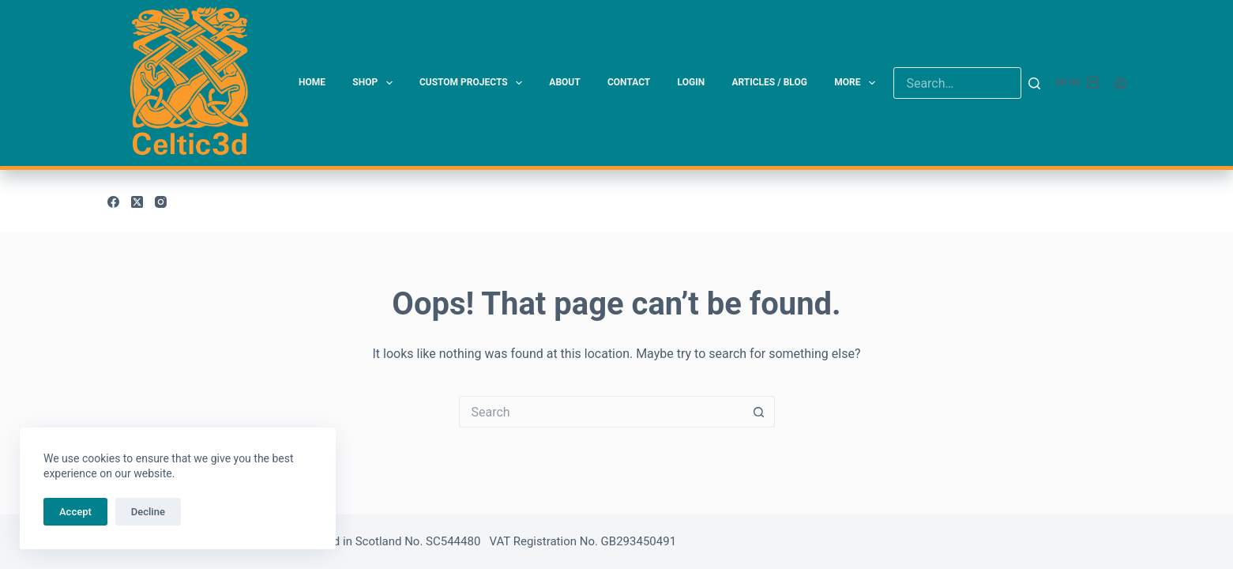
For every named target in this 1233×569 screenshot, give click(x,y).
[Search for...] (601, 412)
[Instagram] (161, 202)
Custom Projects (473, 82)
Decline (148, 512)
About (564, 82)
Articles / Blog (768, 82)
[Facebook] (113, 202)
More (858, 82)
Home (312, 82)
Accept (75, 512)
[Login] (1120, 83)
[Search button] (759, 412)
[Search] (1034, 83)
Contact (628, 82)
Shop (375, 82)
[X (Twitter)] (137, 202)
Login (691, 82)
